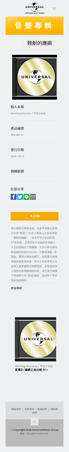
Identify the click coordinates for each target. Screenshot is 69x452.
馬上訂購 (35, 216)
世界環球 (29, 409)
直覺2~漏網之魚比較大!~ (31, 370)
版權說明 (42, 409)
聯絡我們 (16, 409)
